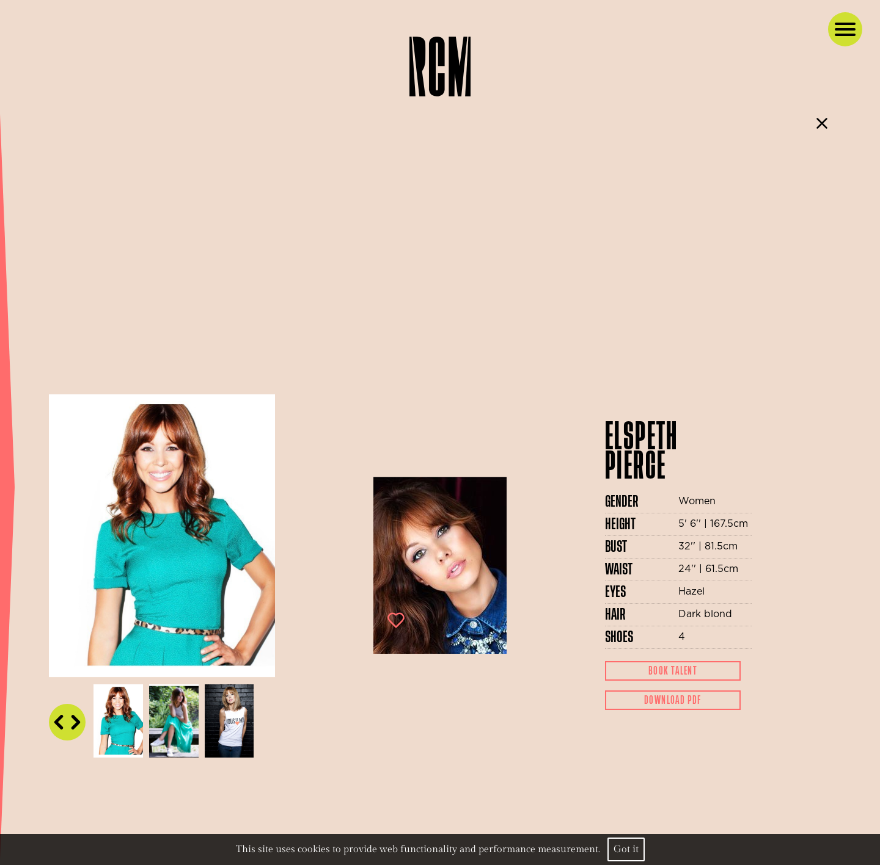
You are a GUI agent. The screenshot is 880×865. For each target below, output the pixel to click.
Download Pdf (673, 700)
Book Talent (672, 671)
